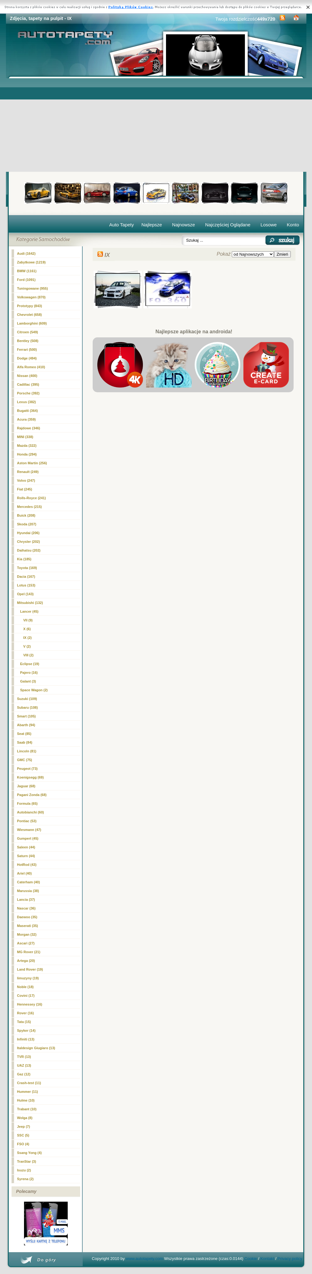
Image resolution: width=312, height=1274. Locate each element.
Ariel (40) (24, 873)
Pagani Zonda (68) (32, 795)
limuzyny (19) (28, 978)
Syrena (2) (25, 1179)
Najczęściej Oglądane (227, 224)
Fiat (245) (24, 489)
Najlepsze (151, 224)
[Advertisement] (156, 125)
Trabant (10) (27, 1109)
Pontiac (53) (27, 821)
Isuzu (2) (24, 1170)
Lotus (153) (26, 585)
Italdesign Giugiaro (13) (36, 1048)
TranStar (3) (26, 1161)
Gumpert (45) (27, 838)
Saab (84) (24, 742)
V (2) (27, 646)
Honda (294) (27, 454)
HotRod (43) (27, 864)
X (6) (27, 629)
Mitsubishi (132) (30, 603)
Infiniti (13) (26, 1039)
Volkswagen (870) (31, 297)
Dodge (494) (27, 358)
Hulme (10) (26, 1100)
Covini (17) (26, 995)
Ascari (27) (26, 943)
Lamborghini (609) (32, 323)
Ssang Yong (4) (29, 1153)
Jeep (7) (23, 1126)
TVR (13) (24, 1057)
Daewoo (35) (27, 917)
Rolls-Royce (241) (31, 498)
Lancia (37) (26, 899)
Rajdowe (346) (28, 428)
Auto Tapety (121, 224)
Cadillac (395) (28, 384)
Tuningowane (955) (32, 288)
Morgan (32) (27, 934)
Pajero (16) (29, 672)
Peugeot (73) (27, 768)
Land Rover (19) (30, 969)
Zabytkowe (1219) (31, 262)
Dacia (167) (26, 576)
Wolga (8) (24, 1118)
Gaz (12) (24, 1074)
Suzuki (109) (27, 699)
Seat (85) (24, 734)
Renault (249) (28, 472)
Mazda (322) (27, 445)
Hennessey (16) (29, 1004)
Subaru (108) (27, 707)
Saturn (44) (26, 856)
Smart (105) (26, 716)
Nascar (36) (26, 908)
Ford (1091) (26, 280)
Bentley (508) (27, 341)
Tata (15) (24, 1022)
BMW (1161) (27, 271)
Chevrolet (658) (29, 314)
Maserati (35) (27, 926)
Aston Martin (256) (32, 463)
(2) (27, 637)
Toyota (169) (27, 568)
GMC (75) (24, 760)
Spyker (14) (26, 1030)
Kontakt (267, 1258)
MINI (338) (25, 437)
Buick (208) (26, 515)
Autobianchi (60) (30, 812)
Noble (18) (25, 987)
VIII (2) (28, 655)
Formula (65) (27, 803)
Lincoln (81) (27, 751)
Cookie (250, 1258)
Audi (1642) (26, 253)
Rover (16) (25, 1013)
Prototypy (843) (29, 306)
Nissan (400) (27, 376)
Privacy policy (289, 1258)
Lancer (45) (29, 611)
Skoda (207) (27, 524)
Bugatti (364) (27, 411)
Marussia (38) (28, 891)
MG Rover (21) (29, 952)
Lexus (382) (26, 402)
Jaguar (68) (26, 786)
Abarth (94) (26, 725)
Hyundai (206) (28, 533)
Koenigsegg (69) (30, 777)
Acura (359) (26, 419)
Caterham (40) (28, 882)
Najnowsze (183, 224)
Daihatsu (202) (29, 550)
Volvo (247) (26, 480)
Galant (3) (28, 681)
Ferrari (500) (27, 349)
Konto (293, 224)
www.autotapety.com (144, 1258)
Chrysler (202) (28, 541)
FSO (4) (23, 1144)
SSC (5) (23, 1135)
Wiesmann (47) (29, 830)
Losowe (269, 224)
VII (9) (28, 620)
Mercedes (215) (29, 507)
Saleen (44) (26, 847)
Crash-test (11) (29, 1083)
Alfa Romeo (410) (31, 367)
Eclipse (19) (29, 664)
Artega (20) (26, 961)
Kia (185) (24, 559)
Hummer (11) (27, 1091)
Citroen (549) (27, 332)
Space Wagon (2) (34, 690)
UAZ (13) (24, 1065)
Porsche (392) (28, 393)
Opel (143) (25, 594)
